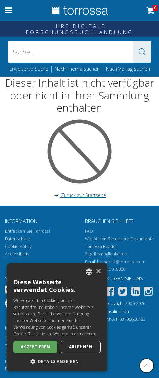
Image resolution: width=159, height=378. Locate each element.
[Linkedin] (135, 292)
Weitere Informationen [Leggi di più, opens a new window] (74, 334)
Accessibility (17, 254)
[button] (142, 52)
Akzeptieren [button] (35, 347)
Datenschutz (17, 239)
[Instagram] (148, 292)
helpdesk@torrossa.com (121, 262)
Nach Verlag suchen (128, 68)
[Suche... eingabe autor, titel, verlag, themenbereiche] (79, 52)
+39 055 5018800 (109, 269)
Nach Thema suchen (77, 68)
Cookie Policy (18, 246)
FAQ (89, 231)
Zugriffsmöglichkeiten (106, 254)
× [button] (98, 271)
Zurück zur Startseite (79, 195)
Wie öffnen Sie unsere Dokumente (119, 239)
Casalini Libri (117, 311)
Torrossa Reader (101, 246)
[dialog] (57, 317)
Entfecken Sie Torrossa (28, 231)
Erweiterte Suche (28, 68)
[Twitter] (122, 292)
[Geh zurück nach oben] (146, 365)
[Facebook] (110, 292)
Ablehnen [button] (80, 347)
